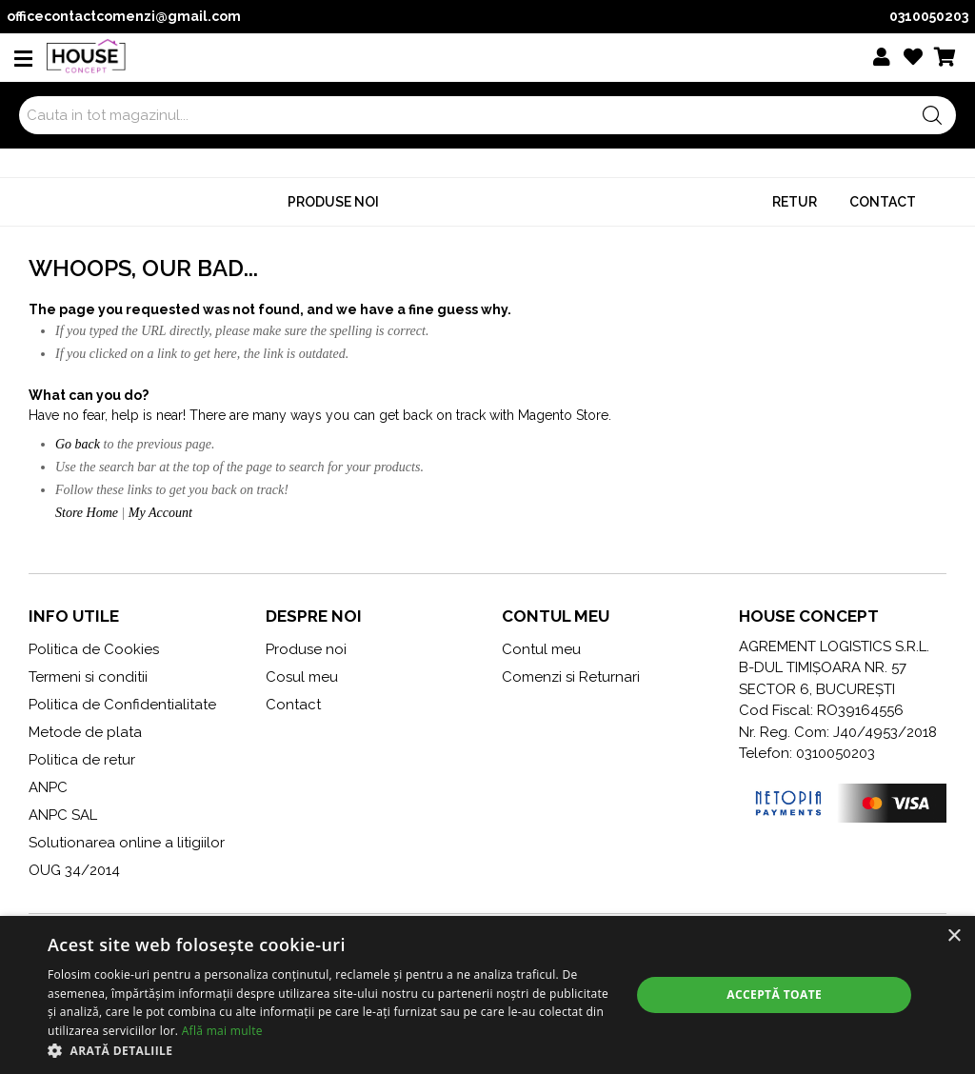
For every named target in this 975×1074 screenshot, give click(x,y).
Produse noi (333, 201)
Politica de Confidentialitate (122, 704)
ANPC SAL (63, 815)
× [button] (953, 936)
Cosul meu (302, 677)
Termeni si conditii (88, 677)
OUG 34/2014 (74, 870)
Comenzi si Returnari (571, 677)
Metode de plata (85, 732)
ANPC (48, 787)
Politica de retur (82, 759)
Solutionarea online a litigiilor (127, 842)
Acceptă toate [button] (774, 994)
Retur (794, 201)
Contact (882, 201)
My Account (160, 513)
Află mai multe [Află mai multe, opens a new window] (222, 1031)
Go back (77, 444)
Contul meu (541, 649)
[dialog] (487, 995)
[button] (330, 1050)
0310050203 (928, 16)
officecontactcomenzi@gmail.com (124, 16)
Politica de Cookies (94, 649)
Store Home (86, 513)
